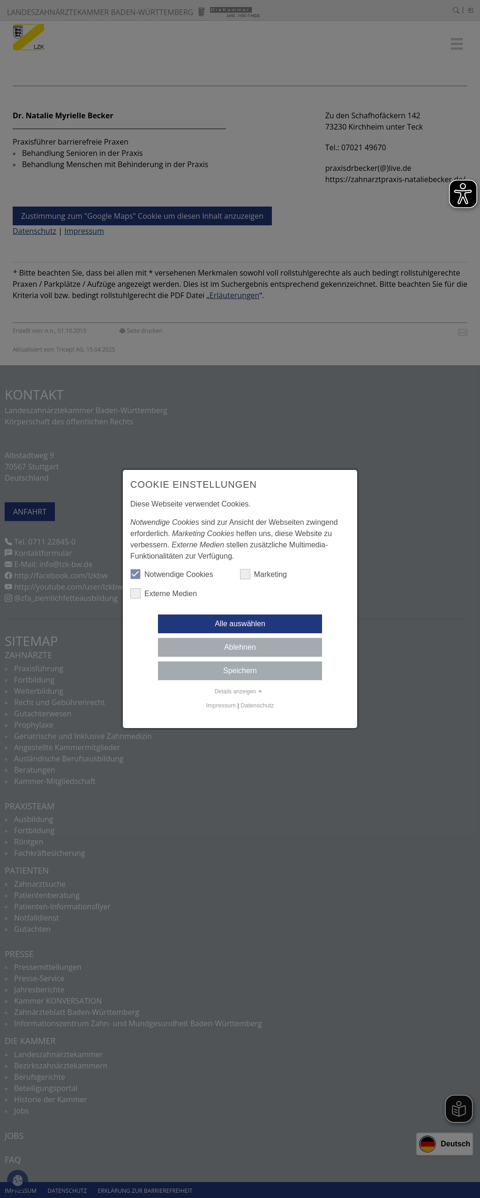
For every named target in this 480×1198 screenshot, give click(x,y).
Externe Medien (163, 593)
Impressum (221, 705)
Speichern (240, 671)
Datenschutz (257, 705)
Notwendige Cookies (171, 574)
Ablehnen (240, 647)
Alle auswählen (240, 624)
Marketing (263, 574)
